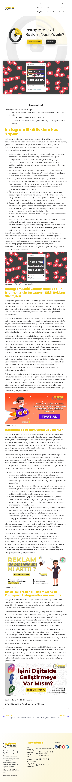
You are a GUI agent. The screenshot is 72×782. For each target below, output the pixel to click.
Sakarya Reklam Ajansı (10, 775)
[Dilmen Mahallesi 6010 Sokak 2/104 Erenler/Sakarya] (37, 754)
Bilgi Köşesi (40, 12)
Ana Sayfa (40, 4)
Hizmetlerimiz (43, 8)
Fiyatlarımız (64, 8)
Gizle (40, 105)
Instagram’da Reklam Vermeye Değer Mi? (28, 118)
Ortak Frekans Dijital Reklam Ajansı (18, 700)
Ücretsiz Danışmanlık (54, 12)
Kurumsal (64, 4)
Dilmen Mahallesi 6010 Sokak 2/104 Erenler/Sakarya (46, 753)
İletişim (65, 12)
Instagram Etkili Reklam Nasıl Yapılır (19, 110)
